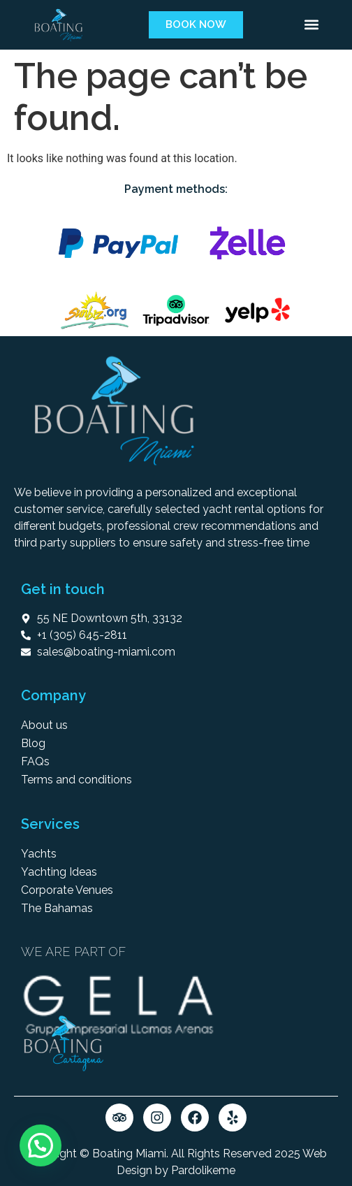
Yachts (39, 853)
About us (44, 725)
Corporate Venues (67, 890)
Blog (33, 743)
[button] (311, 24)
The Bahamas (57, 908)
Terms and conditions (76, 779)
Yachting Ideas (59, 871)
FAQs (35, 761)
